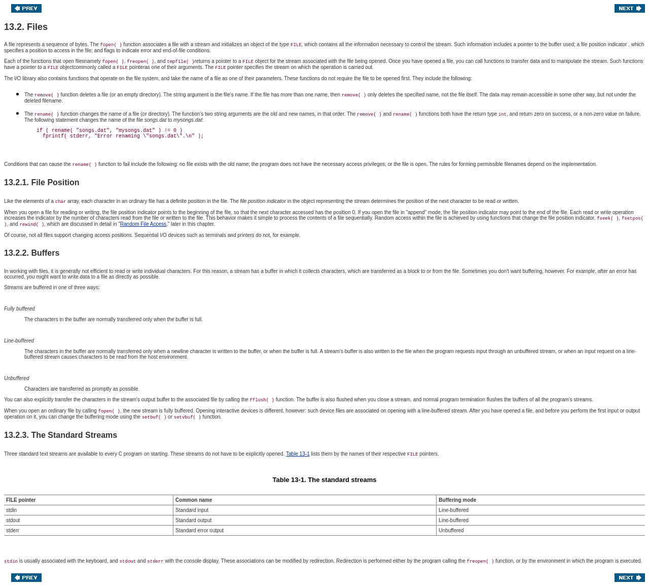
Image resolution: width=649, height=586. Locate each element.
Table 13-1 (298, 454)
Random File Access (143, 224)
